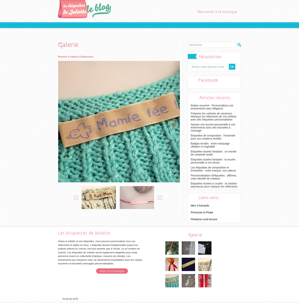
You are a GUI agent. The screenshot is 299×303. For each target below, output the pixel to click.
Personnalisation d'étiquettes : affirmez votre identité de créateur (213, 177)
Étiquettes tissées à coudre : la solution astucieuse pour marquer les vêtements (214, 185)
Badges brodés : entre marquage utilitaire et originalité (210, 145)
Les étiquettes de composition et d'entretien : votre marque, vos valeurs (213, 169)
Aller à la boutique (112, 271)
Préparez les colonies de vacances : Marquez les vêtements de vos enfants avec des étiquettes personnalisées (213, 116)
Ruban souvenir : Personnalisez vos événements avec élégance (212, 107)
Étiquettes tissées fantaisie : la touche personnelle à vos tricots (213, 161)
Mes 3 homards (200, 205)
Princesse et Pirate (202, 212)
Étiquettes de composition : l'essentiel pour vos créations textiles (213, 137)
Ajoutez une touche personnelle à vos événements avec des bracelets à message (213, 127)
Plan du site (70, 299)
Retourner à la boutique (217, 12)
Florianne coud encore (204, 219)
